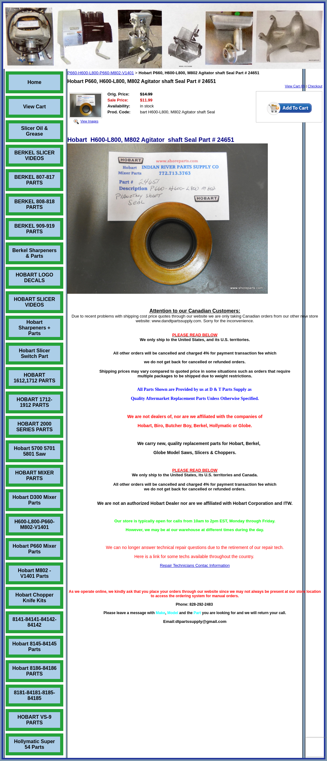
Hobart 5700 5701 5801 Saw (34, 451)
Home (34, 82)
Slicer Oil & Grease (34, 131)
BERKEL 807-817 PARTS (34, 179)
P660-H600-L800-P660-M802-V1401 (100, 72)
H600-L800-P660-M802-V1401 (34, 524)
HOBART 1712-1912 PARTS (34, 402)
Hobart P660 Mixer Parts (34, 548)
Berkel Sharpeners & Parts (34, 253)
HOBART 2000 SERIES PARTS (34, 426)
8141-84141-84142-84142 (35, 622)
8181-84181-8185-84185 (34, 695)
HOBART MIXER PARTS (34, 475)
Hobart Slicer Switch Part (34, 353)
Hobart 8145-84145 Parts (34, 646)
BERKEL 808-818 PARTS (34, 204)
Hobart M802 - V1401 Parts (34, 573)
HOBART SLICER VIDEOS (34, 302)
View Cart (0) (295, 86)
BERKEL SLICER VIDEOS (34, 155)
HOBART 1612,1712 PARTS (34, 377)
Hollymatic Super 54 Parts (34, 744)
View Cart (34, 106)
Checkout (315, 86)
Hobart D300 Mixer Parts (35, 499)
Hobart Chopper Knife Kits (34, 597)
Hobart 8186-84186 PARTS (34, 670)
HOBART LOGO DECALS (34, 277)
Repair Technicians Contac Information (195, 565)
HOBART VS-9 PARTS (34, 719)
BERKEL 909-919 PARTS (34, 228)
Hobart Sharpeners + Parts (34, 327)
